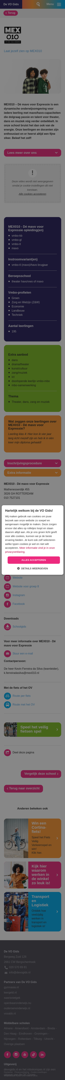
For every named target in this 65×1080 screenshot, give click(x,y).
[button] (32, 568)
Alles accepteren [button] (33, 560)
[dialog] (32, 540)
